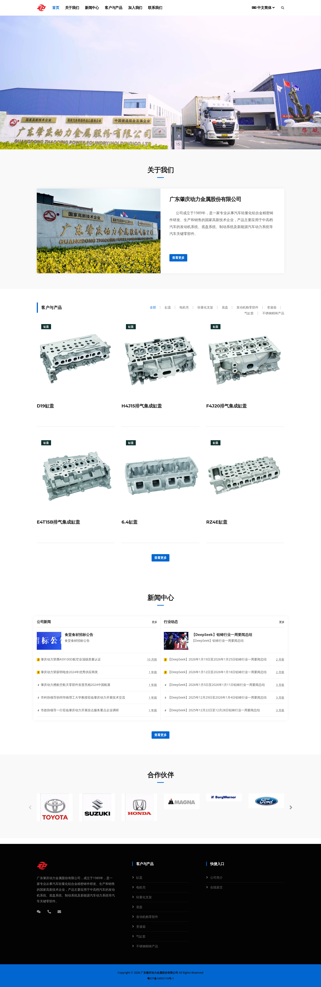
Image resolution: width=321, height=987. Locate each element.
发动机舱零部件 (147, 917)
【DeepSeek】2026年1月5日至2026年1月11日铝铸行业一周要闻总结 (214, 685)
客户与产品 (113, 8)
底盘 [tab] (225, 307)
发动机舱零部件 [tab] (247, 307)
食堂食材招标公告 (79, 634)
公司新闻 (44, 622)
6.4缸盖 (129, 522)
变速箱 (141, 926)
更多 (154, 622)
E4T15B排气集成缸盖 (58, 522)
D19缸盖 (45, 406)
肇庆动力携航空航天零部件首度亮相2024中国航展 (73, 685)
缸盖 (139, 877)
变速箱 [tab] (271, 307)
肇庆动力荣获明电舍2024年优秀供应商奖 (67, 672)
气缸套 (141, 936)
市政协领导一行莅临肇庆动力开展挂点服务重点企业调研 (78, 710)
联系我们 (155, 8)
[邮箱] (59, 912)
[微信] (39, 912)
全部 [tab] (153, 307)
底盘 (139, 907)
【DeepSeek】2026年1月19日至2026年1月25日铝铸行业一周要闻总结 (215, 659)
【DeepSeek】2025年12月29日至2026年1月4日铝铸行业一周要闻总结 (215, 697)
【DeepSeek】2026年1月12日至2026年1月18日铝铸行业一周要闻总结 (215, 672)
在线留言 (216, 887)
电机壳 (141, 887)
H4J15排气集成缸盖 (141, 406)
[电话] (49, 912)
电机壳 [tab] (184, 307)
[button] (290, 807)
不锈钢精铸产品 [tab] (273, 313)
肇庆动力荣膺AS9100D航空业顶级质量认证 (69, 659)
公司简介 (216, 877)
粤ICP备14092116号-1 (160, 978)
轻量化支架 (144, 897)
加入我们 (135, 8)
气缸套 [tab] (249, 313)
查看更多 (178, 258)
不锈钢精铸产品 (147, 946)
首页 (55, 8)
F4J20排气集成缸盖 (226, 406)
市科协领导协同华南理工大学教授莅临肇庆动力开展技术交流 (81, 697)
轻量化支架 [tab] (205, 307)
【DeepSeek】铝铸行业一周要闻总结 (222, 634)
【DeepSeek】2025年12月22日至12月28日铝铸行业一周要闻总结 (212, 710)
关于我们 (72, 8)
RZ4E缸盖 (216, 522)
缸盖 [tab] (168, 307)
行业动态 (171, 622)
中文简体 (263, 8)
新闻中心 (92, 8)
